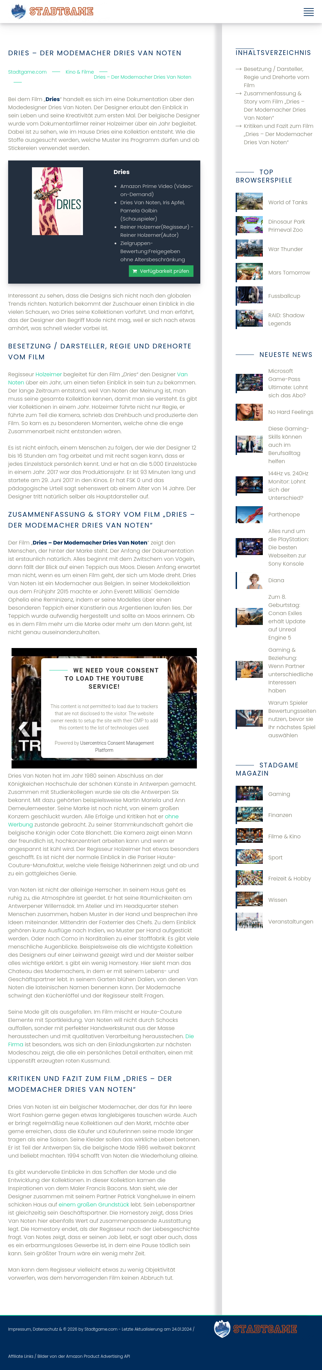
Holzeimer (48, 374)
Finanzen (264, 815)
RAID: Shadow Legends (270, 319)
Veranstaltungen (274, 922)
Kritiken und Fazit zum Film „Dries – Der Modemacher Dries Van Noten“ (278, 134)
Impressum (19, 1329)
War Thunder (269, 249)
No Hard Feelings (274, 412)
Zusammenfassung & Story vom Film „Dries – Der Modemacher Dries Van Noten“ (275, 106)
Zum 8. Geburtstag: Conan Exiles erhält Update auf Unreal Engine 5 (270, 617)
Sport (259, 857)
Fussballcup (268, 296)
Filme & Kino (268, 836)
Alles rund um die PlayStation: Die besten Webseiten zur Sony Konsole (272, 547)
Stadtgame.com (100, 1329)
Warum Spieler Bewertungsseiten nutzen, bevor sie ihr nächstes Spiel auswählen (275, 719)
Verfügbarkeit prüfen (164, 271)
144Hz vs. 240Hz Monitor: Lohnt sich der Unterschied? (272, 486)
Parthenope (268, 514)
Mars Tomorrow (273, 272)
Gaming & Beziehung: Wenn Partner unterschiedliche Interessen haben (274, 670)
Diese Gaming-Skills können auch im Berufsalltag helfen (272, 445)
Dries (122, 172)
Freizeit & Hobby (273, 878)
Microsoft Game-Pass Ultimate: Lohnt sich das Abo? (272, 383)
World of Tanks (271, 202)
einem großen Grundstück (94, 1205)
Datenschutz (45, 1329)
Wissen (261, 900)
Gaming (263, 794)
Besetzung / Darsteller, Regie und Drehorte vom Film (276, 77)
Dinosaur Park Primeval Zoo (270, 225)
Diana (260, 580)
